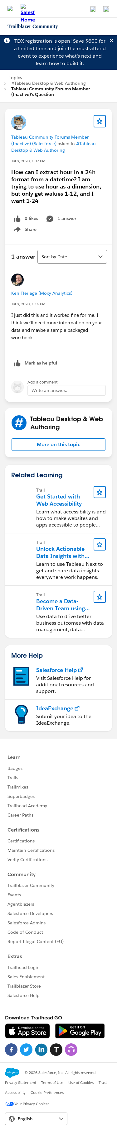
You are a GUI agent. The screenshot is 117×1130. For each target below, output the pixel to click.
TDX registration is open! (43, 41)
